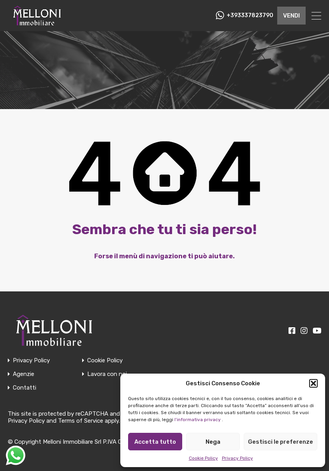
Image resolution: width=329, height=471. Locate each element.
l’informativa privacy (197, 419)
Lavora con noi (107, 374)
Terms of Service (80, 420)
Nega (213, 441)
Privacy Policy (237, 458)
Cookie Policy (203, 458)
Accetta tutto (155, 441)
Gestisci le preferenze (280, 441)
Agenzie (23, 374)
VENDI (291, 15)
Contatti (24, 388)
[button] (313, 383)
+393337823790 (250, 15)
